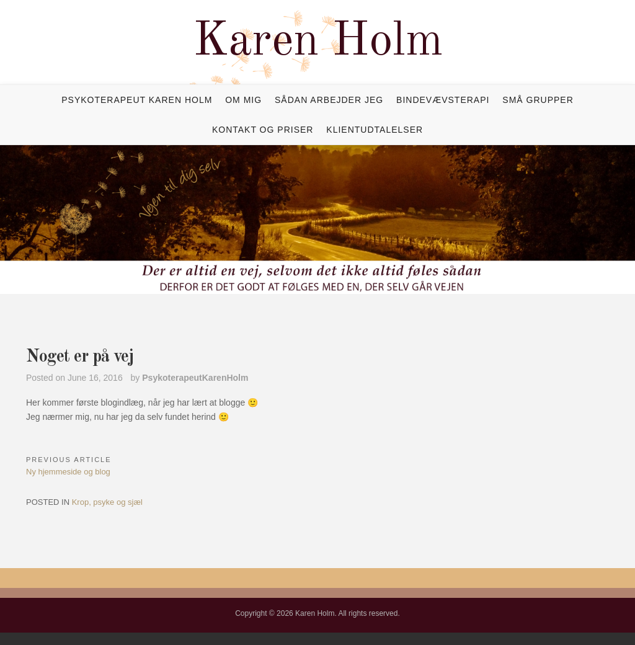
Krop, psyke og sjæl (107, 502)
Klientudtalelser (374, 130)
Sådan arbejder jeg (329, 100)
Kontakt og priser (263, 130)
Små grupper (537, 100)
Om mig (243, 100)
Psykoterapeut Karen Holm (136, 100)
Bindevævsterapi (442, 100)
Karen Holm (318, 42)
